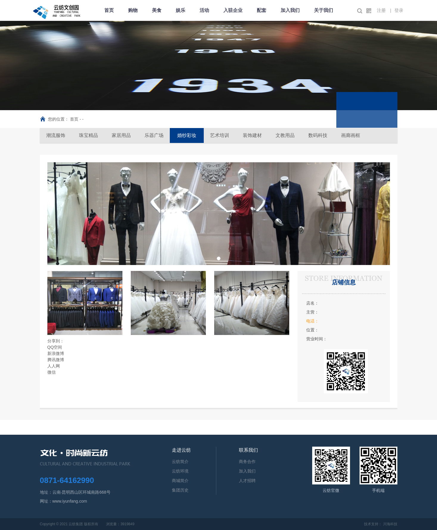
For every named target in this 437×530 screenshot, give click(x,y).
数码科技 (317, 135)
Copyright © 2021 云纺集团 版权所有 (69, 524)
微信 (51, 372)
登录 (398, 10)
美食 (156, 10)
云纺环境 (180, 471)
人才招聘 (247, 480)
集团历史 (180, 490)
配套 (261, 10)
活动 (204, 10)
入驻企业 (232, 10)
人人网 (53, 366)
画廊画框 (350, 135)
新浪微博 (55, 353)
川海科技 (390, 524)
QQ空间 (54, 347)
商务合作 (247, 461)
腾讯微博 (55, 359)
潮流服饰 (55, 135)
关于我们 (323, 10)
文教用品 (285, 135)
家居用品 (121, 135)
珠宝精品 (88, 135)
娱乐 (180, 10)
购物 (133, 10)
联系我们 (248, 450)
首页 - (76, 119)
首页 (109, 10)
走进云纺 (181, 450)
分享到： (55, 341)
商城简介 (180, 480)
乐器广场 (154, 135)
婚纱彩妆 (186, 135)
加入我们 (290, 10)
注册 (381, 10)
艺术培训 (219, 135)
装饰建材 (252, 135)
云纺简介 (180, 461)
